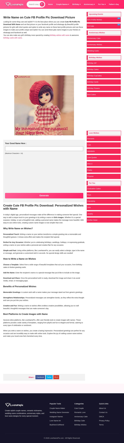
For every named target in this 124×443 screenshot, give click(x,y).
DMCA (101, 417)
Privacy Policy (104, 421)
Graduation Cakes (94, 189)
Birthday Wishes (80, 425)
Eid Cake (103, 25)
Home (50, 4)
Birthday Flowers (93, 88)
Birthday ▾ (76, 4)
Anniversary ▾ (89, 4)
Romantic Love (79, 412)
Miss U (89, 164)
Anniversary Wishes (94, 45)
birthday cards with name (12, 38)
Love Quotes (92, 157)
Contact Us (103, 412)
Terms (101, 425)
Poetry (89, 170)
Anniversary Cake (94, 38)
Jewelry (90, 214)
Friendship (91, 201)
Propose (90, 176)
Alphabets (91, 151)
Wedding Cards (93, 51)
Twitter (49, 377)
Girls (89, 207)
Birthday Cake (79, 421)
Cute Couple (79, 408)
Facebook (40, 377)
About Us (102, 408)
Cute (89, 145)
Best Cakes (91, 94)
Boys (89, 195)
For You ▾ (102, 4)
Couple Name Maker (57, 408)
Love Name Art (55, 421)
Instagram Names (56, 417)
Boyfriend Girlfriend (57, 425)
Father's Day (114, 4)
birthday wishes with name (60, 35)
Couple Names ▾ (62, 4)
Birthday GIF (92, 63)
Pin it (56, 377)
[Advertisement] (43, 57)
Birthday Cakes (93, 69)
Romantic (90, 139)
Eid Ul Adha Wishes (103, 19)
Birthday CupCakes (94, 76)
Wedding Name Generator (59, 412)
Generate (44, 195)
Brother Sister (92, 220)
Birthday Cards (92, 82)
